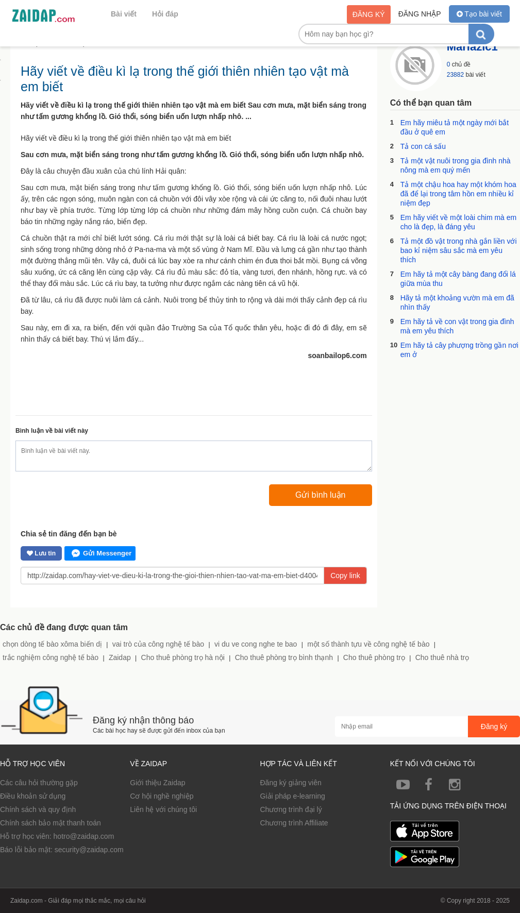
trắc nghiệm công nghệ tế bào (50, 657)
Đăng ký (369, 14)
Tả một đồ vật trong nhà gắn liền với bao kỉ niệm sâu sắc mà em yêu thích (458, 250)
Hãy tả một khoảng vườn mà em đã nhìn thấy (457, 302)
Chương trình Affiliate (294, 823)
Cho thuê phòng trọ (374, 657)
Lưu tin (41, 553)
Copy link (345, 575)
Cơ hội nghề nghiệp (161, 796)
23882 (455, 74)
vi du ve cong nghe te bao (255, 644)
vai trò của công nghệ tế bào (158, 644)
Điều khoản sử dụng (32, 796)
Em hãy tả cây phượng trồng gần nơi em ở (459, 350)
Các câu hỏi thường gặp (39, 783)
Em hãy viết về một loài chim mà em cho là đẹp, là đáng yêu (458, 222)
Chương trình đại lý (291, 809)
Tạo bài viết (479, 14)
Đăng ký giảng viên (291, 783)
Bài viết (124, 14)
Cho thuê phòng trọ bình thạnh (284, 657)
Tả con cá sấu (423, 146)
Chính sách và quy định (38, 809)
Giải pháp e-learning (292, 796)
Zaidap (120, 657)
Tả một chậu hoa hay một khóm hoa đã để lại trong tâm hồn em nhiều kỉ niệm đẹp (458, 193)
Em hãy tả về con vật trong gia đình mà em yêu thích (457, 326)
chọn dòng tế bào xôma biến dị (52, 644)
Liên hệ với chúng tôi (163, 809)
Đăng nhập (419, 14)
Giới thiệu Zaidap (157, 783)
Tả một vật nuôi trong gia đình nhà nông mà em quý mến (455, 165)
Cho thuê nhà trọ (442, 657)
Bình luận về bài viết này (51, 430)
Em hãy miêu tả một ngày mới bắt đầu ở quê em (454, 127)
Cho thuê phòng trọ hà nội (183, 657)
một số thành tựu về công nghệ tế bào (368, 644)
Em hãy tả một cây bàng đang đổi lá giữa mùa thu (458, 279)
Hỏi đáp (165, 14)
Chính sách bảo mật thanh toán (50, 823)
